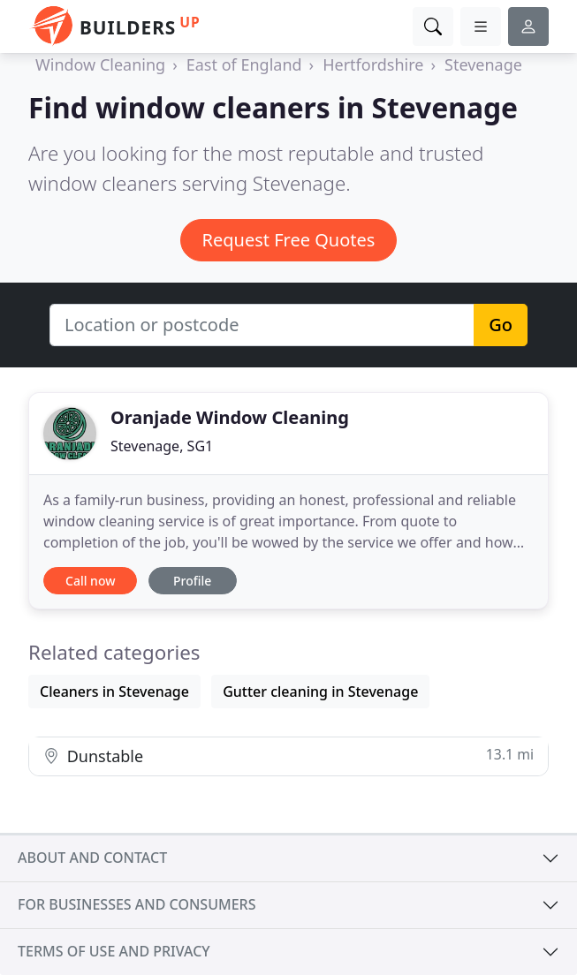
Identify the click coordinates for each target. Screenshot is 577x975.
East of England (244, 64)
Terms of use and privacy (114, 951)
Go (500, 324)
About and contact (92, 857)
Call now (90, 580)
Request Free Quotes (289, 240)
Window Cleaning (100, 64)
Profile (192, 580)
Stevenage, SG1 (161, 446)
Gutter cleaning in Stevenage (320, 691)
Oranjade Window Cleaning (229, 417)
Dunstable (288, 755)
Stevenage (483, 64)
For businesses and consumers (136, 904)
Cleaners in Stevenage (114, 691)
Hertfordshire (373, 64)
